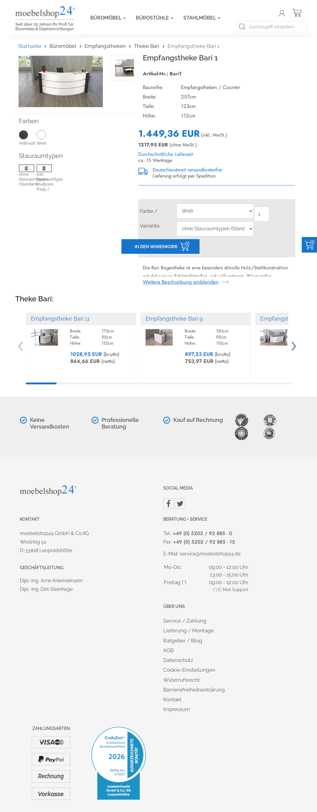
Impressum (176, 709)
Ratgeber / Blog (182, 641)
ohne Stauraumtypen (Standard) (28, 176)
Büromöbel (108, 18)
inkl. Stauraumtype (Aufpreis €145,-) (45, 178)
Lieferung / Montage (188, 630)
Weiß (45, 138)
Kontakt (172, 699)
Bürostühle (154, 18)
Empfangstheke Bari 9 (174, 318)
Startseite (32, 46)
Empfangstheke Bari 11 (60, 318)
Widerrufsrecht (181, 680)
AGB (168, 650)
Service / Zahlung (185, 621)
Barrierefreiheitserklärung (194, 690)
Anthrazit (28, 138)
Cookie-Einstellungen (189, 670)
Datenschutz (178, 660)
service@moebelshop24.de (210, 554)
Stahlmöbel (201, 18)
